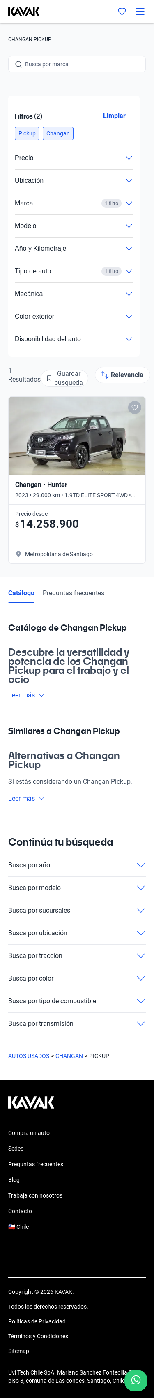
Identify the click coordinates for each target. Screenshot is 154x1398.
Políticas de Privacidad (37, 1321)
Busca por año (77, 865)
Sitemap (18, 1351)
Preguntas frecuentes (73, 593)
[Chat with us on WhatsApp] (136, 1380)
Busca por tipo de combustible (77, 1001)
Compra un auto (29, 1133)
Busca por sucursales (77, 910)
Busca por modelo (77, 887)
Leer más (26, 695)
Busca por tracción (77, 955)
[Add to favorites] (134, 407)
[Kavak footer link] (31, 1106)
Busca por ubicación (77, 933)
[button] (27, 133)
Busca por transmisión (77, 1023)
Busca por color (77, 978)
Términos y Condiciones (38, 1336)
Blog (14, 1180)
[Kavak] (19, 11)
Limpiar (114, 116)
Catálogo (21, 593)
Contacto (20, 1211)
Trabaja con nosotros (35, 1195)
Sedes (15, 1148)
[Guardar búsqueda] (64, 378)
